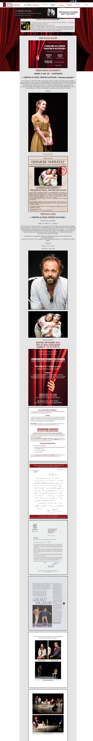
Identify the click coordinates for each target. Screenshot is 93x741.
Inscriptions (81, 1)
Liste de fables (44, 4)
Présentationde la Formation (36, 5)
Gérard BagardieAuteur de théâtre (28, 5)
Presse (77, 4)
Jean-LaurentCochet (69, 5)
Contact (86, 4)
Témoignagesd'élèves (53, 5)
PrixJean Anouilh (61, 5)
